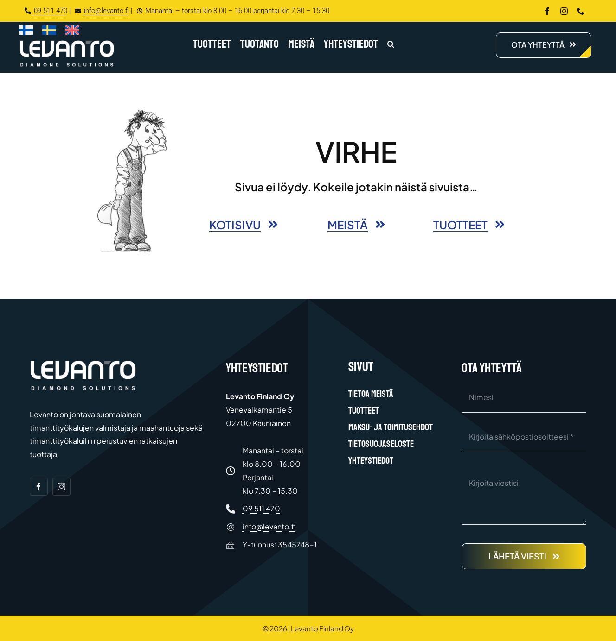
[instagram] (564, 11)
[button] (390, 45)
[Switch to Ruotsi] (49, 32)
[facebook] (547, 11)
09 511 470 (46, 10)
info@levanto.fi (100, 10)
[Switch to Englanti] (72, 32)
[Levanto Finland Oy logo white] (67, 42)
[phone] (580, 11)
